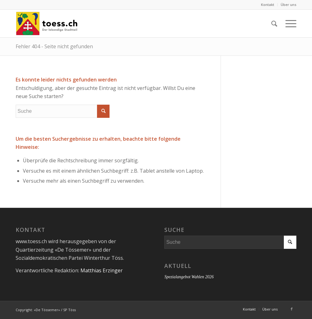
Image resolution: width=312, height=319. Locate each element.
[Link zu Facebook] (291, 309)
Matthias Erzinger (101, 270)
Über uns (288, 4)
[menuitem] (268, 4)
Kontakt (267, 4)
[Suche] (274, 23)
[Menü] (288, 23)
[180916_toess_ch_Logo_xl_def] (47, 23)
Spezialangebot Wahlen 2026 (188, 277)
